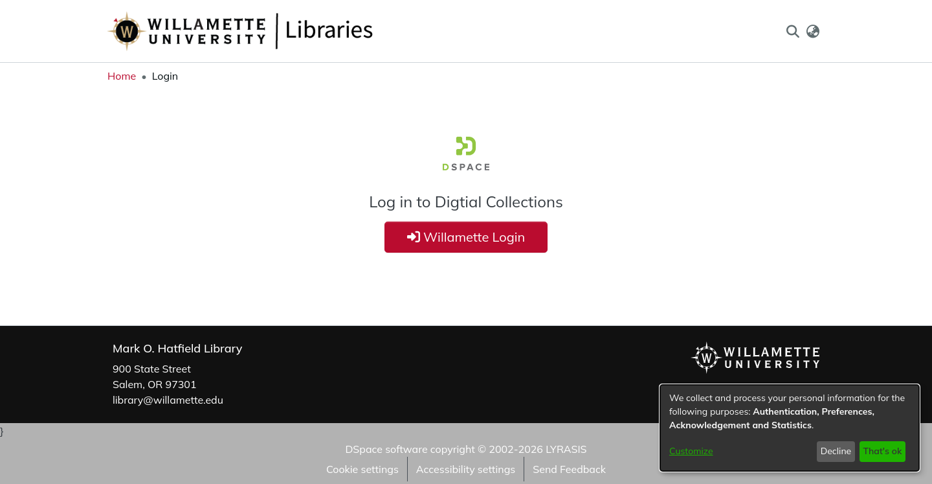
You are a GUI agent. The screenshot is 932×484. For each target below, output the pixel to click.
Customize (691, 451)
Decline (836, 451)
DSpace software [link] (386, 449)
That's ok (882, 451)
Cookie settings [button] (362, 469)
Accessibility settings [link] (465, 469)
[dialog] (789, 428)
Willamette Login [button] (466, 237)
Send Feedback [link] (569, 469)
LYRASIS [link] (566, 449)
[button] (792, 31)
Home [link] (121, 75)
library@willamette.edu (168, 399)
